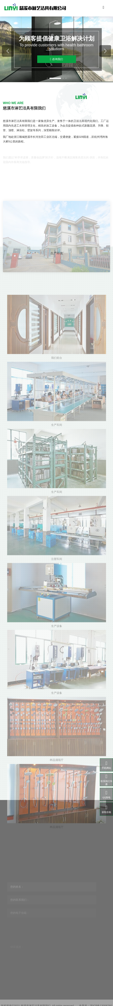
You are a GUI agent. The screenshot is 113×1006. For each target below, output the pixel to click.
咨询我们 (56, 59)
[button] (47, 78)
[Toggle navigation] (103, 8)
